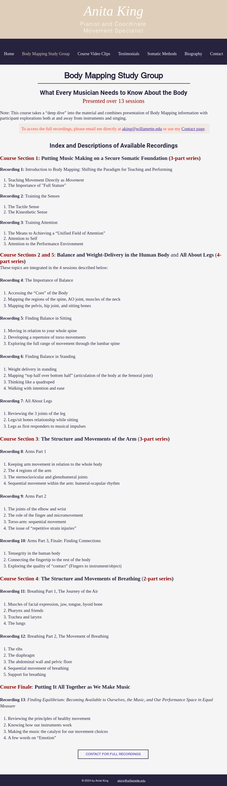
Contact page (193, 128)
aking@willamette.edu (142, 128)
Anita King (113, 11)
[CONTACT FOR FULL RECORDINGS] (113, 754)
